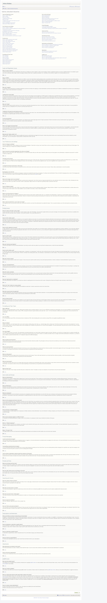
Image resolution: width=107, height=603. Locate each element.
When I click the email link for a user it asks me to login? (12, 35)
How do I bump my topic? (7, 51)
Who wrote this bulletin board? (47, 55)
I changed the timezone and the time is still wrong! (11, 30)
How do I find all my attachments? (47, 52)
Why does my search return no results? (48, 37)
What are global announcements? (8, 59)
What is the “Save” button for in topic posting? (10, 49)
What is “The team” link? (46, 22)
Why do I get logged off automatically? (9, 22)
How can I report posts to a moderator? (9, 48)
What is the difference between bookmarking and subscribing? (52, 44)
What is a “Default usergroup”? (47, 21)
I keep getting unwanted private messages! (49, 27)
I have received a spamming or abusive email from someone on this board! (54, 28)
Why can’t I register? (6, 17)
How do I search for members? (47, 39)
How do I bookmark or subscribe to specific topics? (50, 45)
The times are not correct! (7, 29)
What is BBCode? (6, 55)
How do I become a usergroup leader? (48, 19)
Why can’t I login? (6, 19)
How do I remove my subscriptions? (48, 47)
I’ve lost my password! (6, 21)
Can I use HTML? (5, 56)
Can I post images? (6, 58)
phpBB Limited (33, 562)
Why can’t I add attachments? (7, 46)
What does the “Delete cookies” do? (9, 23)
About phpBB (5, 563)
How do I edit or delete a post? (8, 40)
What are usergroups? (45, 17)
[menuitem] (4, 6)
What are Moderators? (45, 16)
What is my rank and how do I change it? (9, 34)
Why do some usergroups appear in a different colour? (51, 20)
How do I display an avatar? (7, 33)
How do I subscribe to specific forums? (48, 46)
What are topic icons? (6, 63)
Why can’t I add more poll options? (8, 43)
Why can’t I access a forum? (7, 45)
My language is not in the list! (7, 31)
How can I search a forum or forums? (48, 36)
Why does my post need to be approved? (9, 50)
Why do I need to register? (7, 15)
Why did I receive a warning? (7, 47)
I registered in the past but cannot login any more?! (11, 20)
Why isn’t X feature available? (47, 56)
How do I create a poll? (6, 42)
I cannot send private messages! (47, 26)
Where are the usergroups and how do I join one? (50, 18)
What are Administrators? (46, 15)
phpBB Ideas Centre (51, 569)
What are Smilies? (6, 57)
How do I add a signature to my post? (9, 41)
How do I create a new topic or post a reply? (10, 39)
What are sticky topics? (6, 61)
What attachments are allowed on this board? (49, 51)
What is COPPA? (5, 16)
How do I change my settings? (8, 27)
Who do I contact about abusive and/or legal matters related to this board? (54, 57)
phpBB (36, 174)
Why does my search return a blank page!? (49, 38)
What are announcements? (7, 60)
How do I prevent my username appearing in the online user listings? (14, 28)
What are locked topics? (7, 62)
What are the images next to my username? (10, 32)
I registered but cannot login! (7, 18)
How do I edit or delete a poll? (8, 44)
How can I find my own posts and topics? (48, 40)
